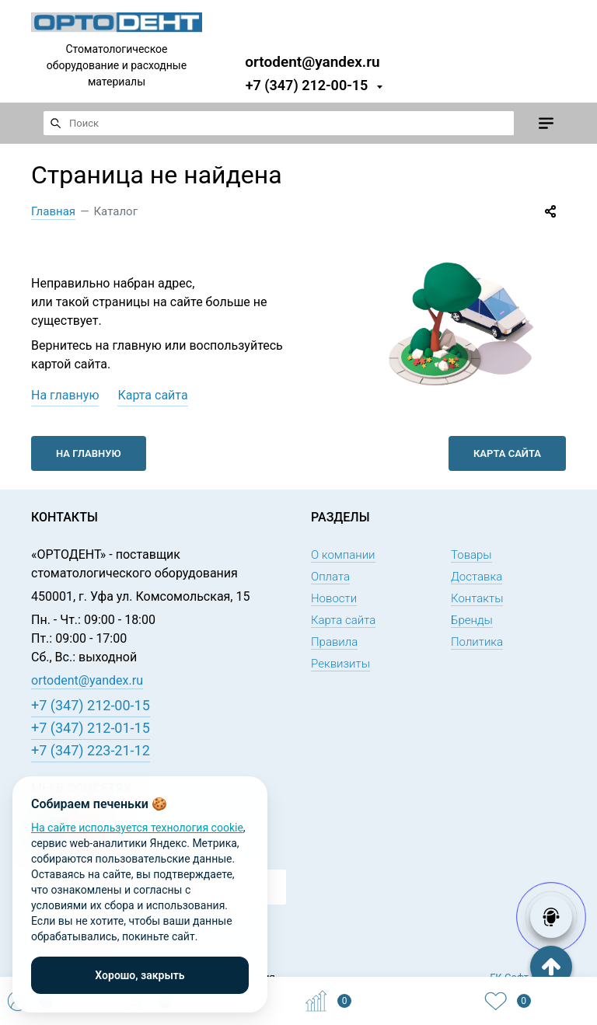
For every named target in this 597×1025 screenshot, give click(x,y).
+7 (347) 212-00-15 (307, 85)
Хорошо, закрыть (139, 975)
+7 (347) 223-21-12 (90, 750)
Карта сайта (152, 395)
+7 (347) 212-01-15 (90, 728)
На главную (65, 395)
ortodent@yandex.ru (312, 61)
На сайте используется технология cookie (137, 827)
